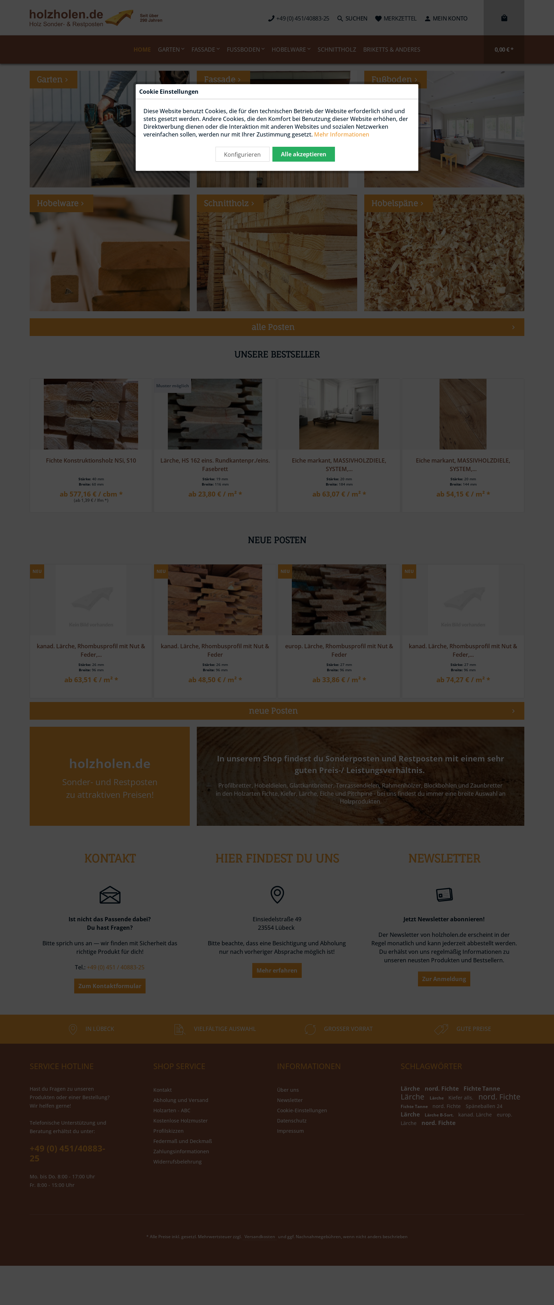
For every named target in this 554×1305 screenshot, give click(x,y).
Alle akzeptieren (303, 154)
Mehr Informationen (341, 134)
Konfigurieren (242, 154)
